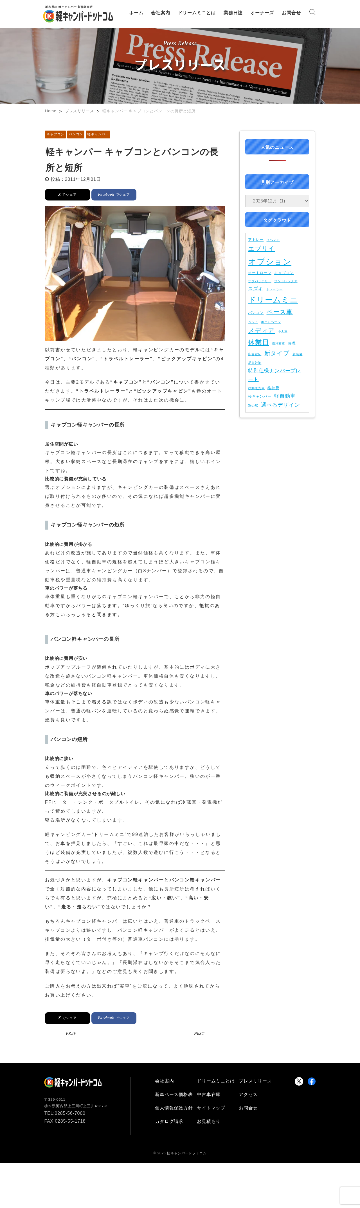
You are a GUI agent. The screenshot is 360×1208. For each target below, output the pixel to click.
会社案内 (160, 12)
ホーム (136, 12)
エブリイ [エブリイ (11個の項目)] (261, 248)
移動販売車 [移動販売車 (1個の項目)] (256, 388)
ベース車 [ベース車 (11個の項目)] (280, 311)
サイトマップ (211, 1108)
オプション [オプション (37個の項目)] (269, 261)
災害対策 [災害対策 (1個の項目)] (254, 362)
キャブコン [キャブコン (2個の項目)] (284, 273)
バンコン (76, 134)
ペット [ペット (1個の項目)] (253, 321)
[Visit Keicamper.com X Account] (299, 1081)
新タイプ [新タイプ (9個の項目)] (277, 353)
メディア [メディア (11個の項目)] (261, 330)
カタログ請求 (169, 1121)
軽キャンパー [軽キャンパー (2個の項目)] (259, 396)
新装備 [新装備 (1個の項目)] (297, 354)
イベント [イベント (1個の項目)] (273, 239)
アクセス (248, 1094)
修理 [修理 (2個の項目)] (292, 343)
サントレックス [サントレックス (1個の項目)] (286, 281)
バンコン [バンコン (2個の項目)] (256, 313)
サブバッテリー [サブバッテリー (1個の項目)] (259, 281)
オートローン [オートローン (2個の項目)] (259, 273)
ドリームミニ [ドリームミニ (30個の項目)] (273, 299)
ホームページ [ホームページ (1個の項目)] (271, 321)
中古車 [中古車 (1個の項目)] (283, 331)
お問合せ (291, 12)
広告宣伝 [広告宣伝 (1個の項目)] (254, 354)
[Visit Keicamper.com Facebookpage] (311, 1081)
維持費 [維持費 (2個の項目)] (273, 388)
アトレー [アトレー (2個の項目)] (256, 240)
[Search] (312, 13)
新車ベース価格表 (174, 1094)
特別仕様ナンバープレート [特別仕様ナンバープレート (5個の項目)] (274, 375)
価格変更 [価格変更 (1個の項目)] (278, 343)
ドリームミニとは (197, 12)
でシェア (67, 194)
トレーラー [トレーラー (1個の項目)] (274, 289)
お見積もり (208, 1121)
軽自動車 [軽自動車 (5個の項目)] (284, 396)
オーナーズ (262, 12)
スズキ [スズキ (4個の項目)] (255, 288)
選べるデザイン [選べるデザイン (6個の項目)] (280, 405)
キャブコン (55, 134)
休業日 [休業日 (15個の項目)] (258, 342)
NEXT (199, 1033)
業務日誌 (233, 12)
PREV (71, 1033)
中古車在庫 (208, 1094)
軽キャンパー (98, 134)
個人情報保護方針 (174, 1108)
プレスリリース (255, 1081)
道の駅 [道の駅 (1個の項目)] (253, 405)
